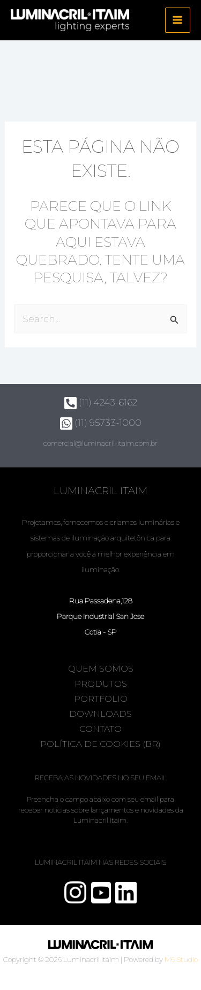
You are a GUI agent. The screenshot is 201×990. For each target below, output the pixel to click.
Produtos (101, 684)
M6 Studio (181, 959)
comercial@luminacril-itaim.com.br (100, 443)
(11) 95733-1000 (101, 422)
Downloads (100, 714)
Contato (100, 729)
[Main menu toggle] (178, 20)
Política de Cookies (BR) (100, 744)
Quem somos (100, 669)
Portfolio (101, 699)
